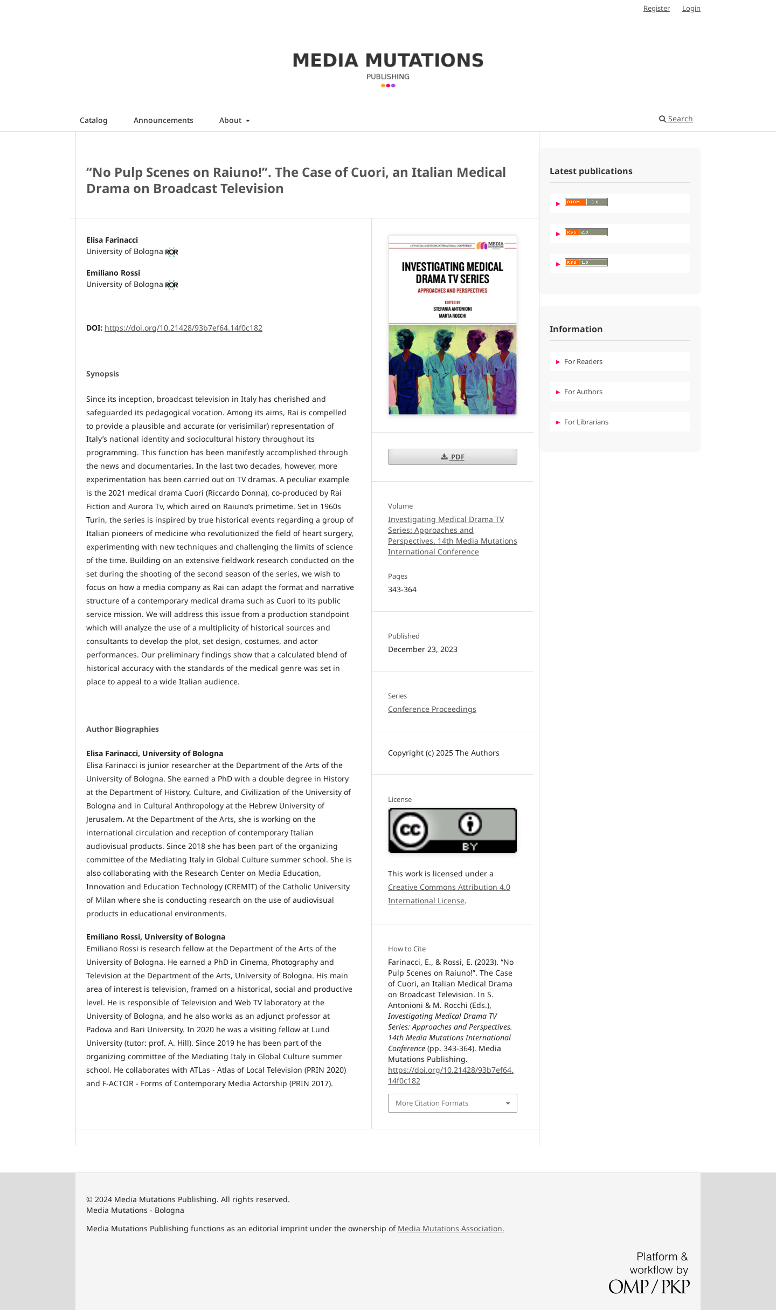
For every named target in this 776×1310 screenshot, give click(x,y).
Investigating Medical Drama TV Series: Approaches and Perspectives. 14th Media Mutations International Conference (452, 535)
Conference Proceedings (432, 709)
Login (691, 8)
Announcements (163, 120)
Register (656, 8)
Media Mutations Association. (451, 1228)
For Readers (583, 361)
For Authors (583, 391)
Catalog (94, 120)
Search (676, 118)
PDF (457, 457)
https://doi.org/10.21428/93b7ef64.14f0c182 (183, 328)
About (231, 120)
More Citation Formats (432, 1103)
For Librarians (586, 422)
